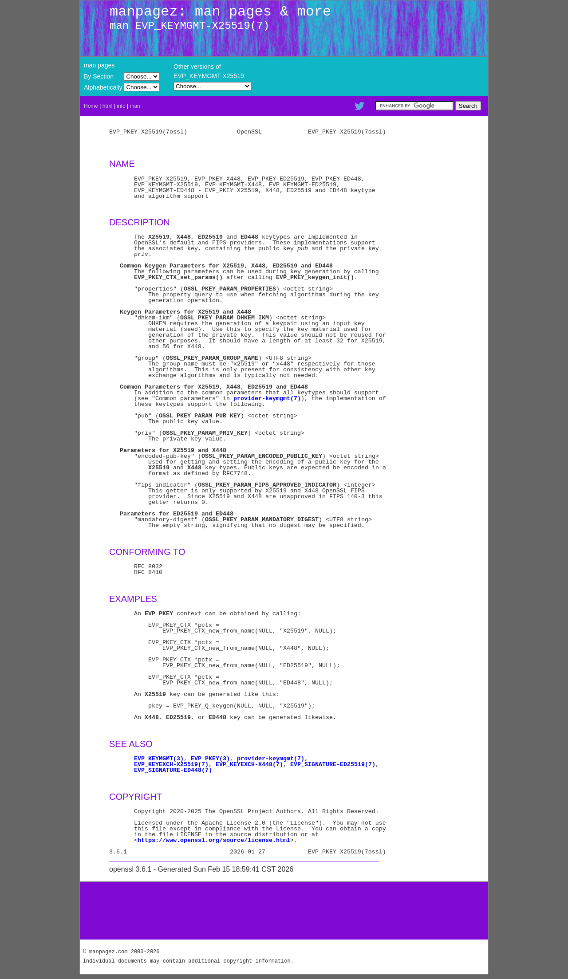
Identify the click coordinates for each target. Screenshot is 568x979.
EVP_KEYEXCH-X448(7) (249, 764)
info (121, 106)
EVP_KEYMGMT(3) (159, 759)
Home (91, 106)
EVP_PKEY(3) (210, 759)
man (135, 106)
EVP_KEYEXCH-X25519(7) (171, 764)
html (108, 106)
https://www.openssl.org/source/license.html (214, 840)
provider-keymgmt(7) (267, 398)
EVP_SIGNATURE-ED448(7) (173, 770)
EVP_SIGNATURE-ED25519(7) (332, 764)
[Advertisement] (284, 911)
